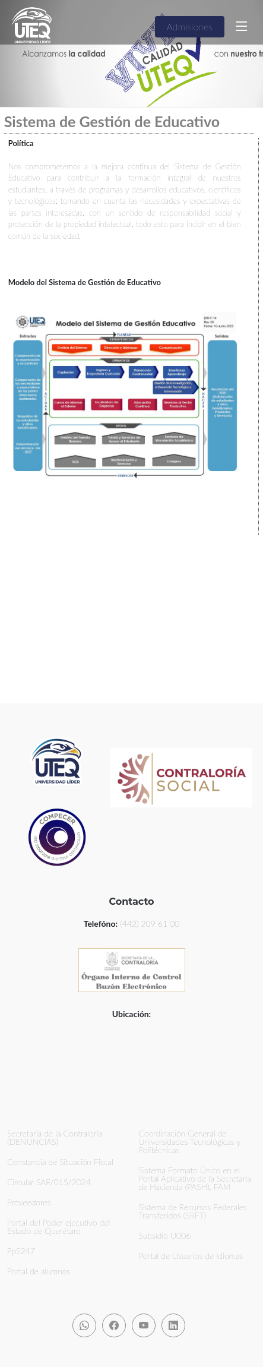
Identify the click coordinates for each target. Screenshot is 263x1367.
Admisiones (190, 26)
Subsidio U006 (165, 1236)
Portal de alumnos (38, 1271)
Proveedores (28, 1202)
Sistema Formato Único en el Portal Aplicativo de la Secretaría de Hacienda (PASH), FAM (195, 1178)
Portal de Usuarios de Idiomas (191, 1256)
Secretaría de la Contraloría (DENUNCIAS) (54, 1137)
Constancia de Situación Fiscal (60, 1162)
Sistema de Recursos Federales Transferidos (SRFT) (193, 1211)
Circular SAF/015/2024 (49, 1182)
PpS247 (21, 1251)
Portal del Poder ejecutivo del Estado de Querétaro (58, 1226)
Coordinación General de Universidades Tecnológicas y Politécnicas (189, 1141)
